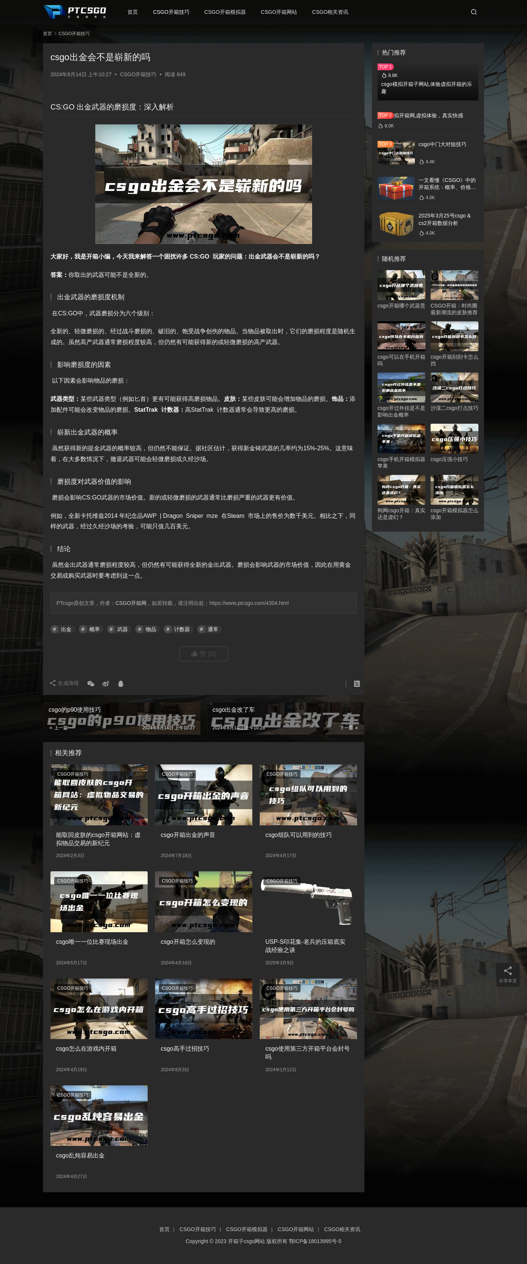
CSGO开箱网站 (282, 12)
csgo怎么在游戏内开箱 (86, 1048)
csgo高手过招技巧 (185, 1048)
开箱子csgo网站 (246, 1241)
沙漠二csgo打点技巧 (454, 408)
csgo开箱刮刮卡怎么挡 (454, 360)
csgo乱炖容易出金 (80, 1155)
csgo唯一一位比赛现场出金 (92, 942)
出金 (66, 629)
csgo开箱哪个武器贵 (401, 306)
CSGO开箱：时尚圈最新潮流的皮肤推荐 (454, 309)
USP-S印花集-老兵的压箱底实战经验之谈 (305, 946)
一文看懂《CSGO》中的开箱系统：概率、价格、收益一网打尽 (447, 187)
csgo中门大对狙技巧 (442, 144)
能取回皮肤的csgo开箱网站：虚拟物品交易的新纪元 (98, 839)
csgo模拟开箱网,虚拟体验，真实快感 (420, 115)
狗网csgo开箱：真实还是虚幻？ (401, 513)
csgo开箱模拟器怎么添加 (454, 513)
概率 (94, 629)
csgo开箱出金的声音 (188, 835)
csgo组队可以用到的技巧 (298, 835)
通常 (213, 629)
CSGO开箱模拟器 (228, 12)
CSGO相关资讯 (333, 12)
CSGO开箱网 (131, 603)
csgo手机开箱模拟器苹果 (401, 462)
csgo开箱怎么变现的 (188, 942)
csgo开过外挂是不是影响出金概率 (401, 411)
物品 (151, 629)
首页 (136, 12)
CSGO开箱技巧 (174, 12)
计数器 (182, 629)
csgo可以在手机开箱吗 (401, 360)
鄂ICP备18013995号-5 (315, 1241)
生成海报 (65, 683)
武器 (122, 629)
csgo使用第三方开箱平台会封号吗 (307, 1052)
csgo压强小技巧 (449, 459)
